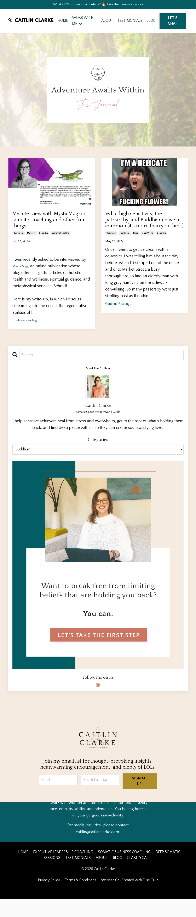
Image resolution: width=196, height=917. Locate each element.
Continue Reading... (25, 338)
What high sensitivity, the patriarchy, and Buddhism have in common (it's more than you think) (142, 231)
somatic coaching (60, 250)
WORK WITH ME (82, 22)
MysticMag (21, 283)
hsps (135, 250)
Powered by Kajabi (98, 906)
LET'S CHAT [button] (173, 22)
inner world (147, 250)
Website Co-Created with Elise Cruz (129, 898)
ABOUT (107, 22)
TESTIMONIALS (130, 22)
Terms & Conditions (80, 898)
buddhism (18, 250)
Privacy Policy (49, 898)
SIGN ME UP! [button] (140, 798)
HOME (62, 22)
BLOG (151, 22)
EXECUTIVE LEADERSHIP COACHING (63, 870)
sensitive (43, 250)
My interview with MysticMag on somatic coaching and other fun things (44, 231)
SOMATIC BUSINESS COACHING (124, 870)
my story (31, 250)
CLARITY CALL (138, 876)
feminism (124, 250)
